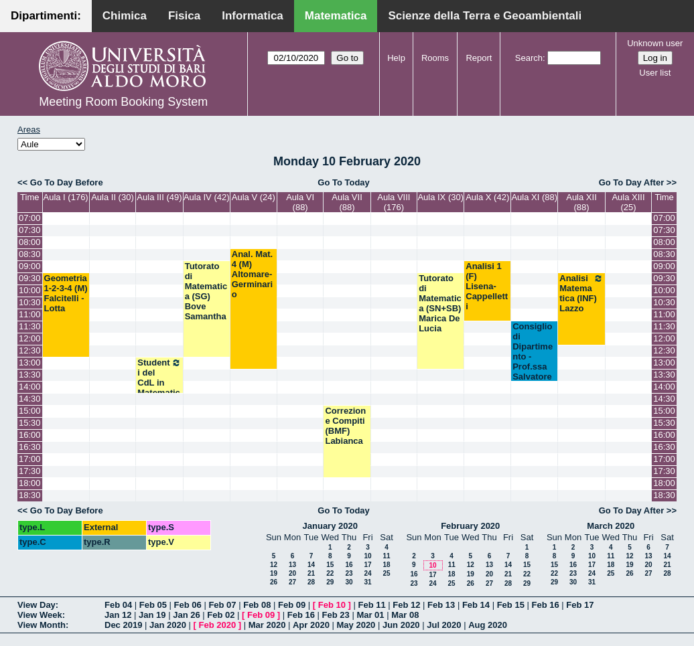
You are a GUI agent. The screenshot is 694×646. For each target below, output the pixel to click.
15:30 (30, 423)
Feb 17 (580, 605)
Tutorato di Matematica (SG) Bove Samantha (206, 291)
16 (348, 564)
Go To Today (344, 182)
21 (311, 573)
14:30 (30, 399)
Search (529, 58)
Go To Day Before (66, 182)
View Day (36, 605)
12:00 (30, 338)
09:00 (30, 266)
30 (348, 582)
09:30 (30, 278)
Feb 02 (220, 615)
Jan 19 (152, 615)
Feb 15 (511, 605)
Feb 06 (188, 605)
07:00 (30, 218)
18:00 (30, 483)
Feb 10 (332, 605)
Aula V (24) (253, 197)
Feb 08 (257, 605)
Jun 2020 (401, 625)
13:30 (30, 375)
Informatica (252, 15)
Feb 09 (291, 605)
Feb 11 (371, 605)
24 (367, 573)
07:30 (30, 230)
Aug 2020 (487, 625)
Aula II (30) (112, 197)
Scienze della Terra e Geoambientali (484, 15)
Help (396, 58)
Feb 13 (441, 605)
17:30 (30, 471)
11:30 (30, 326)
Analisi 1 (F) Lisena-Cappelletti (487, 286)
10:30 (30, 302)
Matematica (336, 15)
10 (367, 556)
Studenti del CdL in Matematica (159, 382)
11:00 (30, 314)
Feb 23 (336, 615)
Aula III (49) (159, 197)
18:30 (30, 495)
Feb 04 (118, 605)
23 (348, 573)
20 (292, 573)
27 (292, 582)
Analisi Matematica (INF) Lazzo (581, 293)
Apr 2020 (311, 625)
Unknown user (655, 43)
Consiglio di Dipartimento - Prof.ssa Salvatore (532, 351)
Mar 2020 (267, 625)
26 (273, 582)
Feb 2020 (217, 625)
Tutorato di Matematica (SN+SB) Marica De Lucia (440, 303)
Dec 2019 (123, 625)
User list (655, 73)
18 (386, 564)
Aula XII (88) (581, 202)
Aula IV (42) (207, 197)
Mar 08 (405, 615)
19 (273, 573)
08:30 (30, 254)
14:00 (30, 387)
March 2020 (610, 526)
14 (311, 564)
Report (479, 58)
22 (330, 573)
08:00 (30, 242)
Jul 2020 (444, 625)
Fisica (184, 15)
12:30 (30, 350)
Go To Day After (632, 182)
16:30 (30, 447)
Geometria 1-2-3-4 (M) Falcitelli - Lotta (66, 293)
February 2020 (470, 526)
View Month (41, 625)
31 (367, 582)
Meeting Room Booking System (123, 101)
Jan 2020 (167, 625)
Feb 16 (545, 605)
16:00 (30, 435)
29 (330, 582)
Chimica (124, 15)
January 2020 (330, 526)
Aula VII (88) (347, 202)
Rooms (435, 58)
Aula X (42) (487, 197)
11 (386, 556)
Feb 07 (222, 605)
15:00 (30, 411)
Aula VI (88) (300, 202)
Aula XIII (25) (628, 202)
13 (292, 564)
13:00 (30, 362)
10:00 (30, 290)
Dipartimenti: (46, 15)
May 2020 (356, 625)
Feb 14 (476, 605)
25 (386, 573)
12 (273, 564)
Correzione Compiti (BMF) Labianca (345, 426)
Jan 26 (186, 615)
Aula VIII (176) (393, 202)
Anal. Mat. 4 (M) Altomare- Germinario (252, 274)
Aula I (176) (65, 197)
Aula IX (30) (440, 197)
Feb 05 (153, 605)
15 (330, 564)
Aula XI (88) (534, 197)
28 (311, 582)
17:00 (30, 459)
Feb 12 (406, 605)
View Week (39, 615)
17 (367, 564)
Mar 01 (370, 615)
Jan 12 (118, 615)
